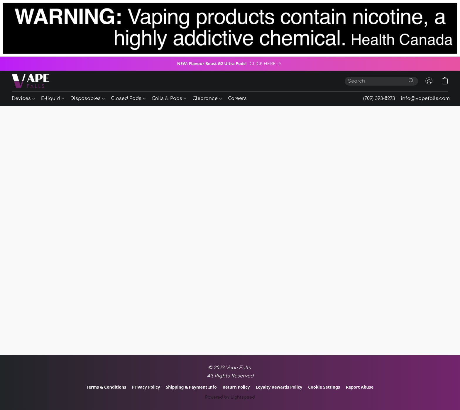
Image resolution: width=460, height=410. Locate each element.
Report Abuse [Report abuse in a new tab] (359, 387)
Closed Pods (128, 98)
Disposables (87, 98)
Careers (237, 98)
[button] (31, 81)
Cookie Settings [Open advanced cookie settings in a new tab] (324, 387)
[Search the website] (411, 80)
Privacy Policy (146, 387)
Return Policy (236, 387)
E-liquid (52, 98)
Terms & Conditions (106, 387)
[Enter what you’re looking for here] (381, 81)
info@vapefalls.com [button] (425, 98)
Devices (23, 98)
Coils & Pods (169, 98)
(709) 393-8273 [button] (379, 98)
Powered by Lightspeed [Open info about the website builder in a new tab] (230, 397)
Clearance (207, 98)
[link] (266, 63)
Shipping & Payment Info (191, 387)
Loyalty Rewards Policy (279, 387)
